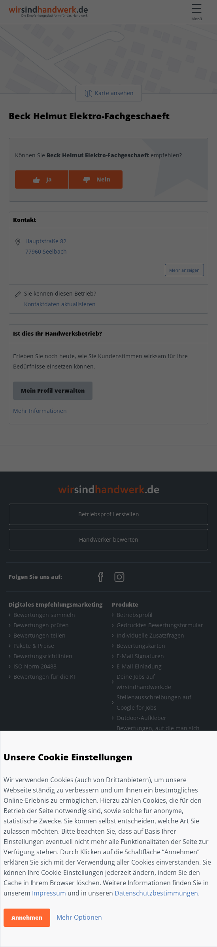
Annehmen (26, 917)
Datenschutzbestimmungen (156, 893)
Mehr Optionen (79, 917)
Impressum (49, 893)
